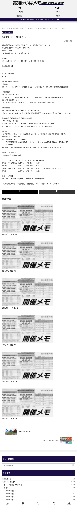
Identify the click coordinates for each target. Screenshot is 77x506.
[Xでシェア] (20, 192)
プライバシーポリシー (38, 496)
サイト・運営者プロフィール (13, 496)
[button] (57, 192)
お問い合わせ (63, 496)
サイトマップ (38, 499)
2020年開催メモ (7, 32)
